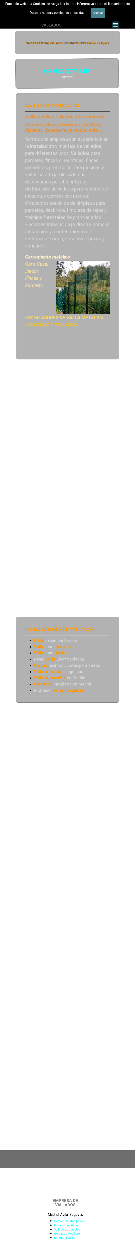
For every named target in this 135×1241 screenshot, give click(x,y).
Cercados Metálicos (67, 1233)
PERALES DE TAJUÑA (34, 71)
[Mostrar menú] (115, 24)
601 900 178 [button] (65, 18)
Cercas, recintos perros (69, 1221)
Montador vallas (64, 1237)
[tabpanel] (65, 17)
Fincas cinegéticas (66, 1225)
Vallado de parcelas (67, 1229)
